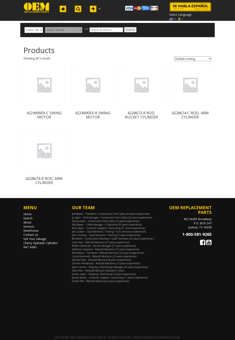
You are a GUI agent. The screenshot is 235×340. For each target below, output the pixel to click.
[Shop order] (193, 58)
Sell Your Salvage (34, 239)
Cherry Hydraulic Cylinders (40, 243)
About (27, 222)
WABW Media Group (168, 337)
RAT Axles (30, 247)
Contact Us (30, 235)
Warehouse (31, 231)
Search (130, 30)
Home (27, 214)
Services (28, 226)
